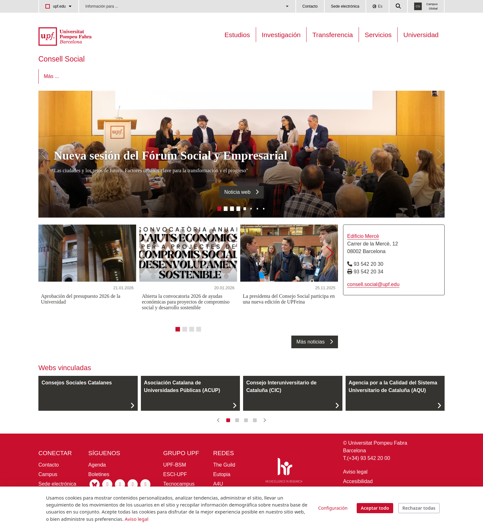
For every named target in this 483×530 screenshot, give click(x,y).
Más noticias (310, 341)
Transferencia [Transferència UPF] (332, 34)
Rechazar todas (418, 508)
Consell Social (61, 59)
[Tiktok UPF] (145, 484)
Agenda (97, 465)
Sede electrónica (345, 6)
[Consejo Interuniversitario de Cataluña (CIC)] (292, 393)
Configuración (332, 508)
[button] (43, 154)
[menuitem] (58, 76)
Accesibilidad (358, 481)
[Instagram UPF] (107, 484)
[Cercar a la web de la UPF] (398, 6)
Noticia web (237, 192)
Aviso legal (355, 471)
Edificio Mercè (363, 236)
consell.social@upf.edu (373, 284)
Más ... (396, 76)
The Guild (224, 465)
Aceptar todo (375, 508)
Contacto (310, 6)
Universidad (421, 34)
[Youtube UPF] (132, 484)
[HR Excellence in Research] (283, 471)
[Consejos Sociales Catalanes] (88, 393)
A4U (218, 484)
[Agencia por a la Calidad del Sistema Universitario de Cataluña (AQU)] (395, 393)
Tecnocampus (179, 484)
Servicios (378, 34)
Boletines (98, 474)
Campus (47, 474)
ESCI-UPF (175, 474)
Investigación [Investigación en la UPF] (281, 34)
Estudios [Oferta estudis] (237, 34)
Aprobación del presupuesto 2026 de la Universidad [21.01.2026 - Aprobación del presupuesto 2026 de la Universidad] (80, 298)
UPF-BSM (174, 465)
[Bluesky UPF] (94, 484)
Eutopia (221, 474)
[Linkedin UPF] (120, 484)
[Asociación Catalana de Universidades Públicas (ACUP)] (190, 393)
